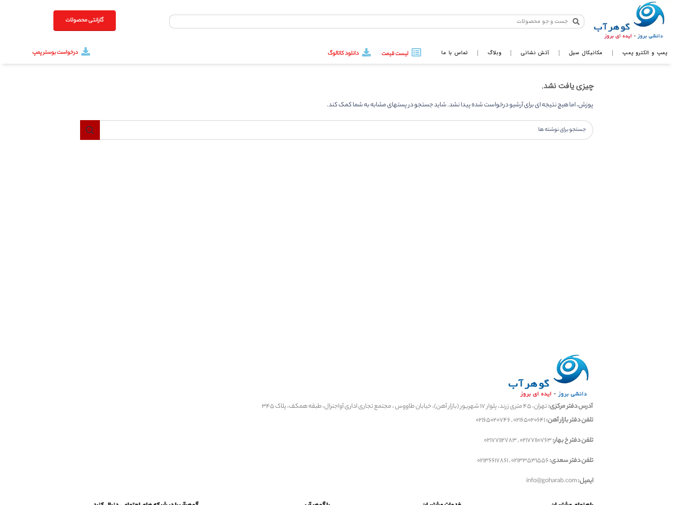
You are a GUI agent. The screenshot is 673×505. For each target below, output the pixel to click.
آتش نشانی (535, 53)
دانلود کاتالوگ (343, 53)
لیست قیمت (394, 54)
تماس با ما (454, 53)
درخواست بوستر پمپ (55, 52)
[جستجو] (336, 130)
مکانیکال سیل (586, 53)
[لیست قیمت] (416, 52)
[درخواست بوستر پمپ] (85, 51)
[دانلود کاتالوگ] (366, 52)
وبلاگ (494, 53)
